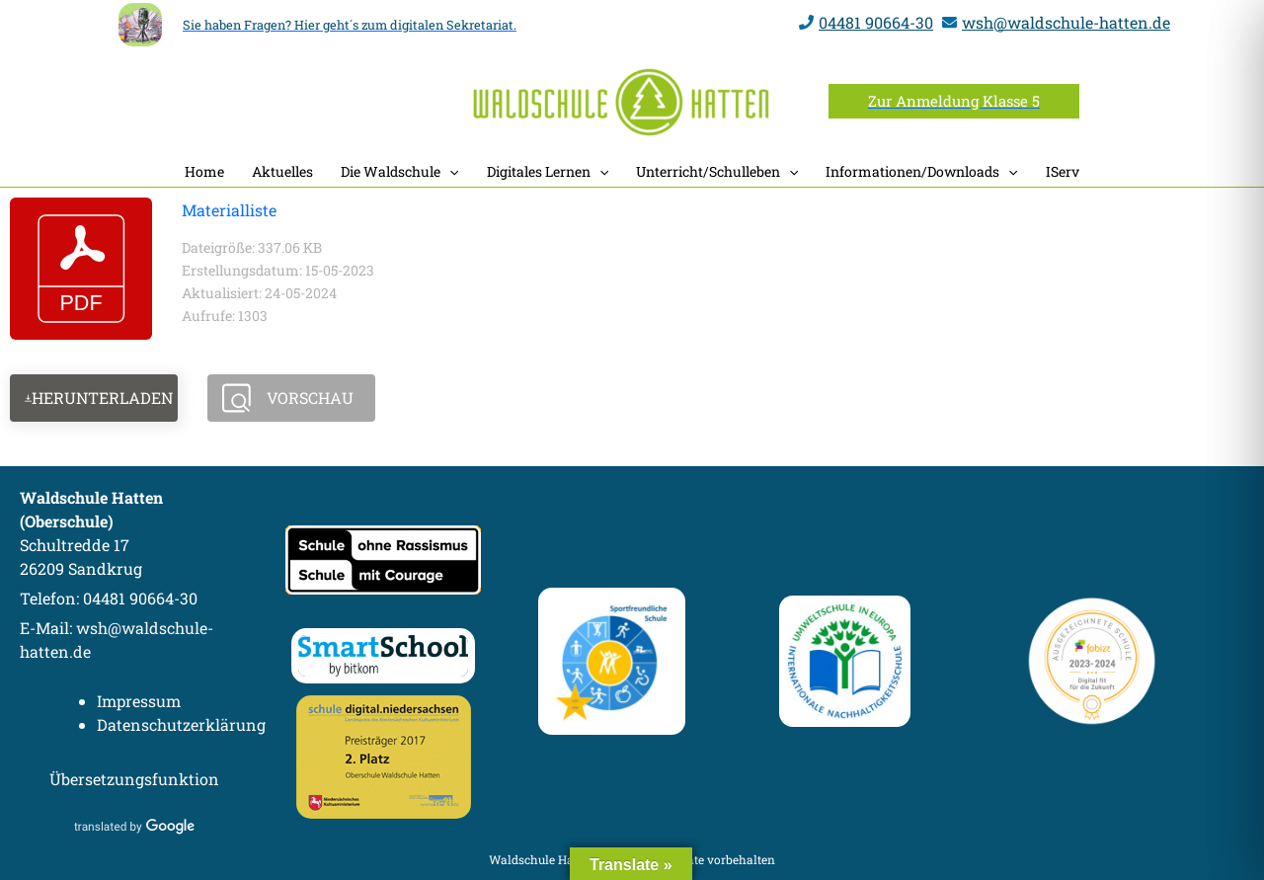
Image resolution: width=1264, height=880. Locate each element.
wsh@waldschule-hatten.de (1066, 22)
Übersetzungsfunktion (134, 778)
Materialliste (229, 210)
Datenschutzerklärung (181, 724)
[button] (954, 101)
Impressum (139, 700)
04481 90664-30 (876, 22)
